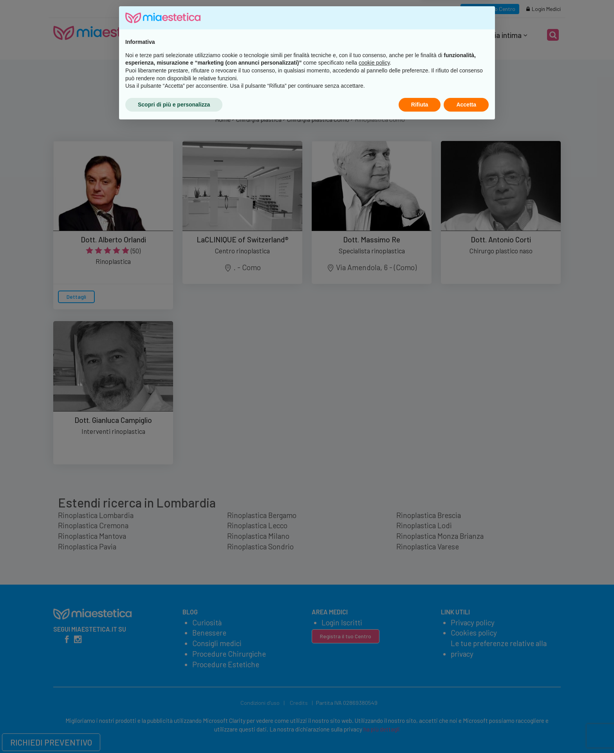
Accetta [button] (466, 731)
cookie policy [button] (374, 690)
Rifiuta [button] (419, 731)
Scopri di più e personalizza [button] (174, 731)
